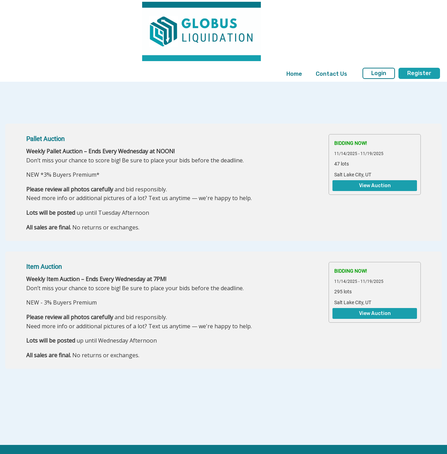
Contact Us (331, 74)
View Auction (375, 185)
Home (294, 74)
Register (419, 73)
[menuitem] (294, 74)
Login (378, 73)
